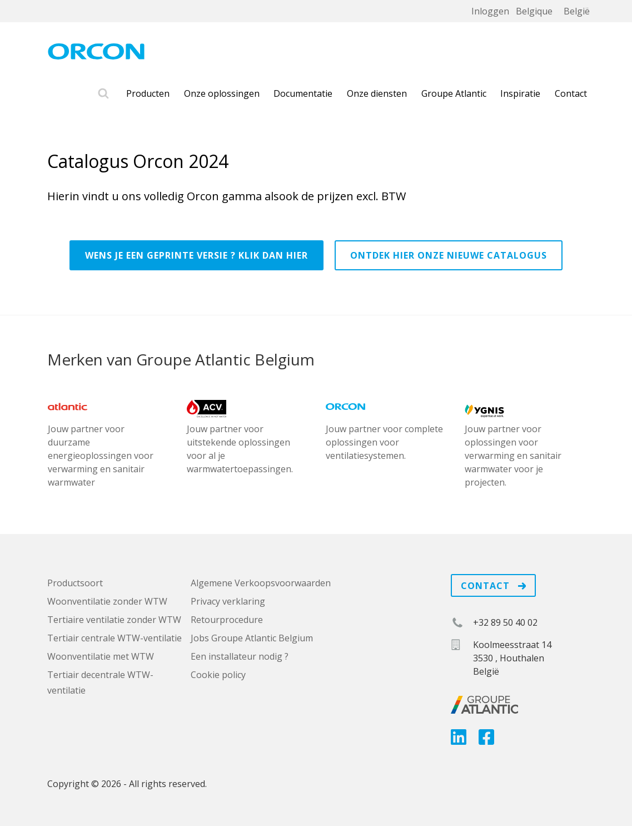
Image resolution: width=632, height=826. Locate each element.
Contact (571, 93)
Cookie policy (218, 675)
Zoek (103, 93)
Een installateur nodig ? (239, 656)
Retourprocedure (227, 620)
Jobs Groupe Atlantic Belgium (252, 638)
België (577, 11)
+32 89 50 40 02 (505, 622)
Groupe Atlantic (453, 93)
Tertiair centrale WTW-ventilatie (114, 638)
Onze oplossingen (222, 93)
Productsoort (75, 583)
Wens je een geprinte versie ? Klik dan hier (196, 255)
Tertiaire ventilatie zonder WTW (114, 620)
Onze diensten (377, 93)
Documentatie (302, 93)
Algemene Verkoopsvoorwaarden (261, 583)
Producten (148, 93)
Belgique (534, 11)
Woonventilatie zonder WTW (107, 601)
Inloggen (490, 11)
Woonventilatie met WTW (100, 656)
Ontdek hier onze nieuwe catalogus (448, 255)
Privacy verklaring (228, 601)
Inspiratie (520, 93)
